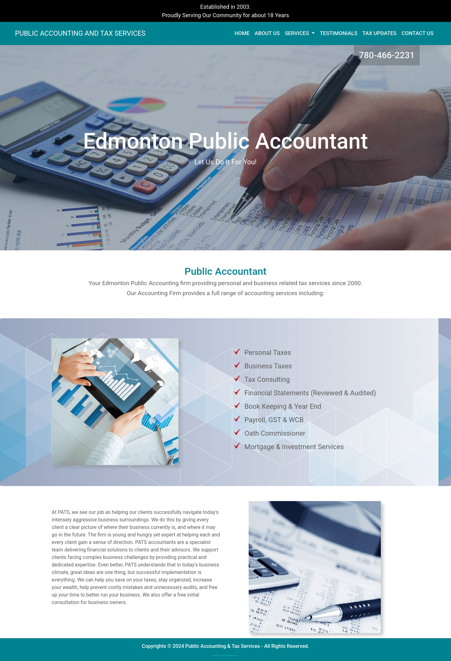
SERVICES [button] (297, 33)
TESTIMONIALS (338, 33)
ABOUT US (267, 33)
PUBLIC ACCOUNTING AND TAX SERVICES (80, 33)
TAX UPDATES (379, 33)
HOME (243, 32)
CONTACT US (417, 33)
